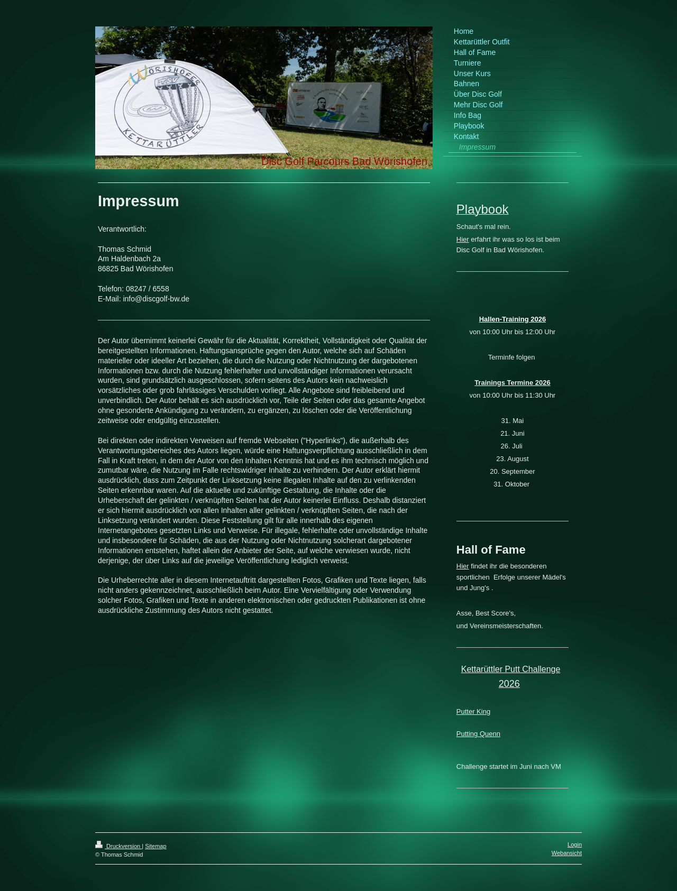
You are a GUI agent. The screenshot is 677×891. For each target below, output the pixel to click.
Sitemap (155, 846)
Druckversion (118, 846)
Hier (462, 239)
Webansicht (567, 853)
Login (575, 844)
